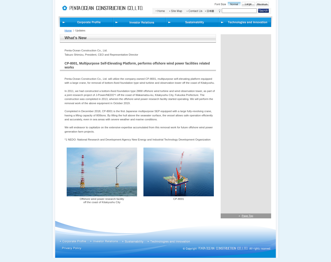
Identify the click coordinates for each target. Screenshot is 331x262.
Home (68, 30)
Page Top (247, 215)
